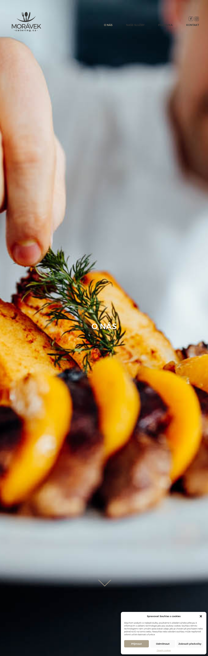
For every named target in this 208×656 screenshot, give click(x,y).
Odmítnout (162, 643)
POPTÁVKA (165, 25)
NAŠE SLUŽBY (135, 25)
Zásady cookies (164, 650)
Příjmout (136, 643)
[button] (201, 616)
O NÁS (108, 25)
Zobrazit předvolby (189, 643)
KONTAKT (192, 25)
